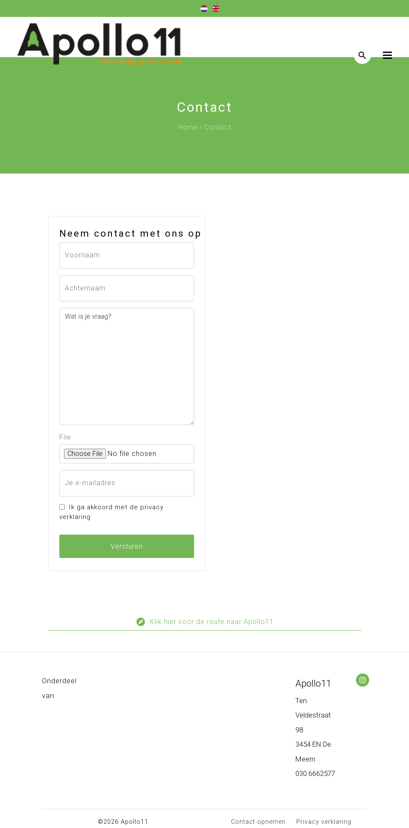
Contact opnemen (258, 821)
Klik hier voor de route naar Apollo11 (205, 624)
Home (188, 127)
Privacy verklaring (323, 821)
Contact (217, 127)
